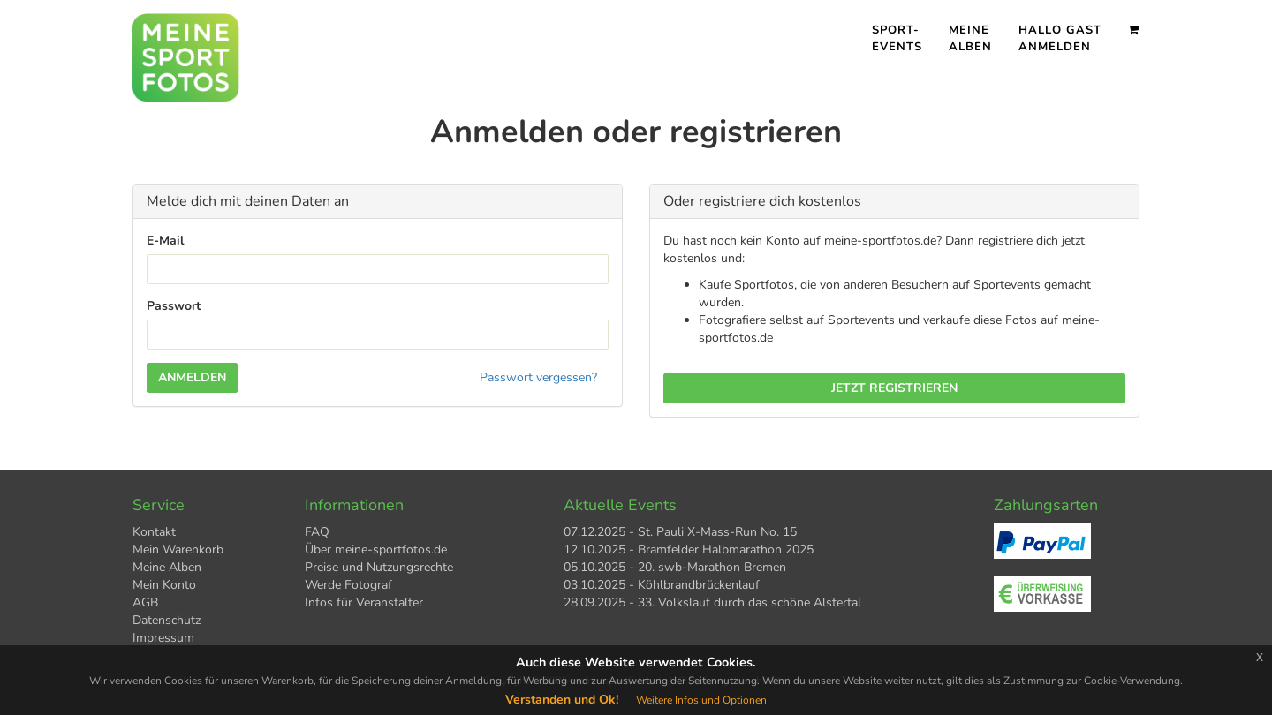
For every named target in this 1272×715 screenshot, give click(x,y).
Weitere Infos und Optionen (701, 700)
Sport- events (897, 38)
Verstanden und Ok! (561, 699)
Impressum (163, 637)
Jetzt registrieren (894, 388)
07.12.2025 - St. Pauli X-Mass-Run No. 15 (680, 531)
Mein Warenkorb (177, 549)
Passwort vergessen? (538, 377)
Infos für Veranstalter (364, 602)
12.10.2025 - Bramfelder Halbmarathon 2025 (689, 549)
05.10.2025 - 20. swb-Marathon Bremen (675, 567)
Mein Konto (164, 584)
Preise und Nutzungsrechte (379, 567)
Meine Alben (970, 38)
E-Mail (165, 240)
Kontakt (154, 531)
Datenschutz (166, 620)
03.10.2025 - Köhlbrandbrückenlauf (662, 584)
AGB (145, 602)
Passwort (174, 305)
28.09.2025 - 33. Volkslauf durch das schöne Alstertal (712, 602)
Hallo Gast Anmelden (1060, 38)
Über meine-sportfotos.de (376, 549)
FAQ (317, 531)
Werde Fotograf (348, 584)
